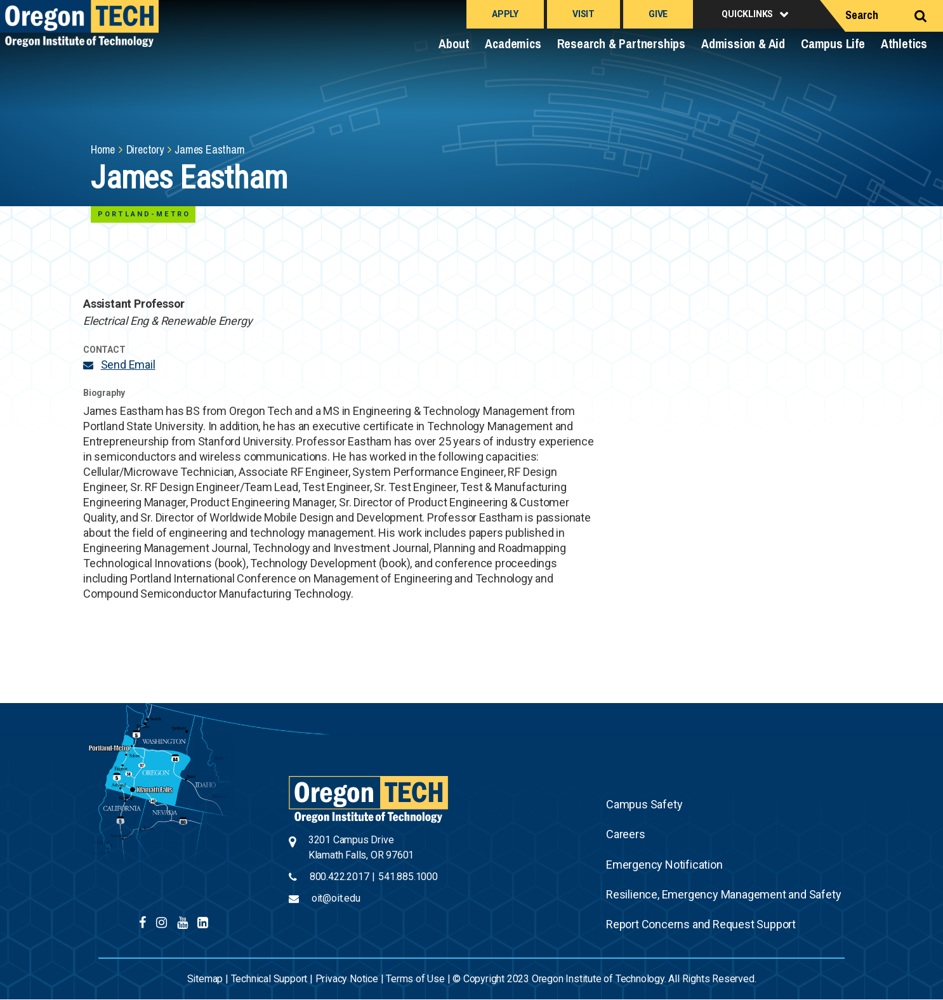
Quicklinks (747, 14)
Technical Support (269, 979)
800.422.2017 (339, 877)
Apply (505, 14)
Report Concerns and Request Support (701, 924)
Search (861, 15)
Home (103, 149)
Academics (513, 43)
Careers (625, 834)
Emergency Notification (664, 864)
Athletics (904, 43)
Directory (145, 149)
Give (658, 14)
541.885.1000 (408, 877)
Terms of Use (415, 979)
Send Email (128, 364)
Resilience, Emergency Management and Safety (723, 894)
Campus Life (833, 43)
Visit (583, 14)
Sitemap (205, 979)
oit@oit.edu (336, 898)
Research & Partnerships (621, 43)
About (454, 43)
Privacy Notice (346, 979)
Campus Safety (644, 804)
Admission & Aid (743, 43)
